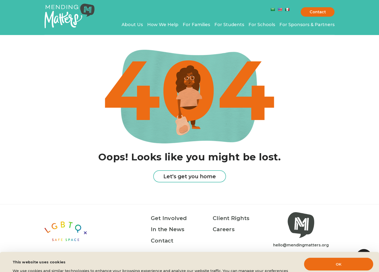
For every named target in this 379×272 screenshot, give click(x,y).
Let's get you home (189, 176)
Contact (318, 12)
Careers (224, 229)
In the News (167, 229)
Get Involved (169, 218)
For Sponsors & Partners (307, 24)
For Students (229, 24)
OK (339, 246)
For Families (196, 24)
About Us (132, 24)
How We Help (162, 24)
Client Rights (231, 218)
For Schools (261, 24)
